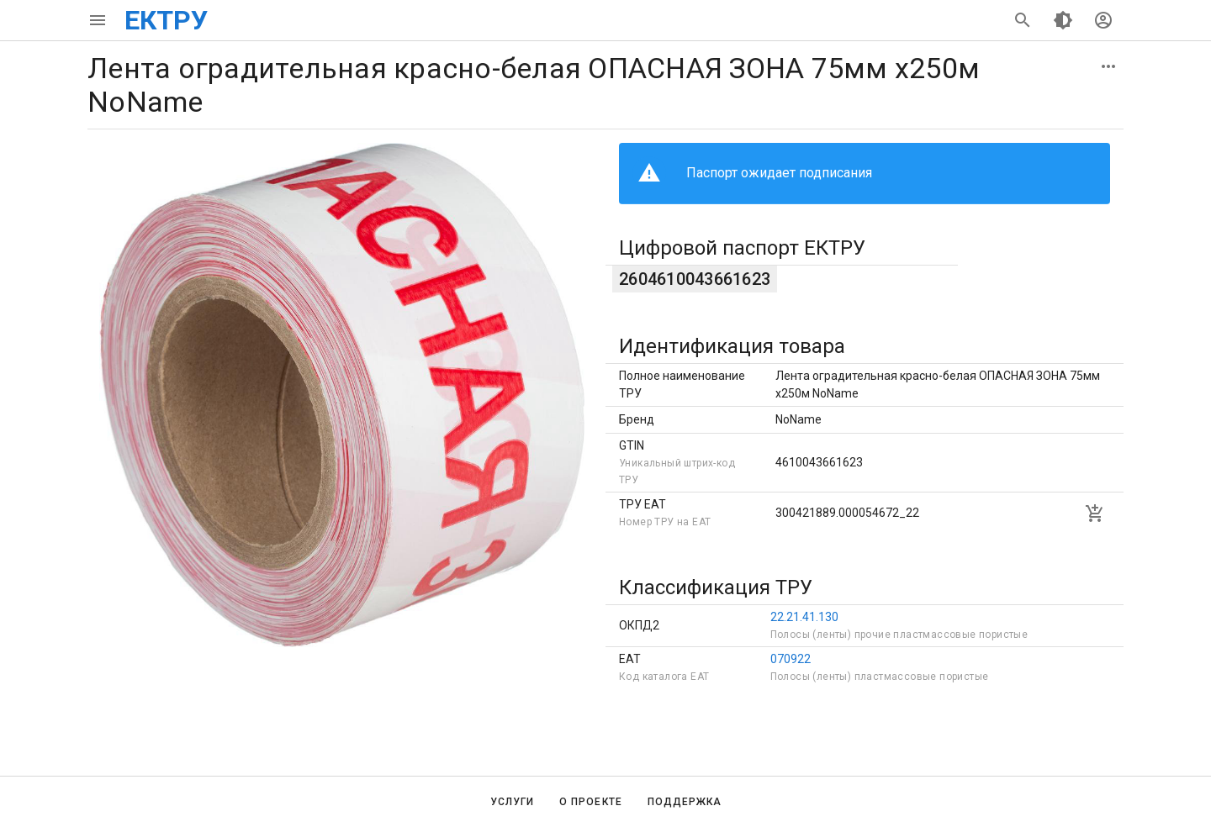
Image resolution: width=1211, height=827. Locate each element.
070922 (790, 659)
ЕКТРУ (166, 20)
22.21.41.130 (804, 617)
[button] (1108, 66)
